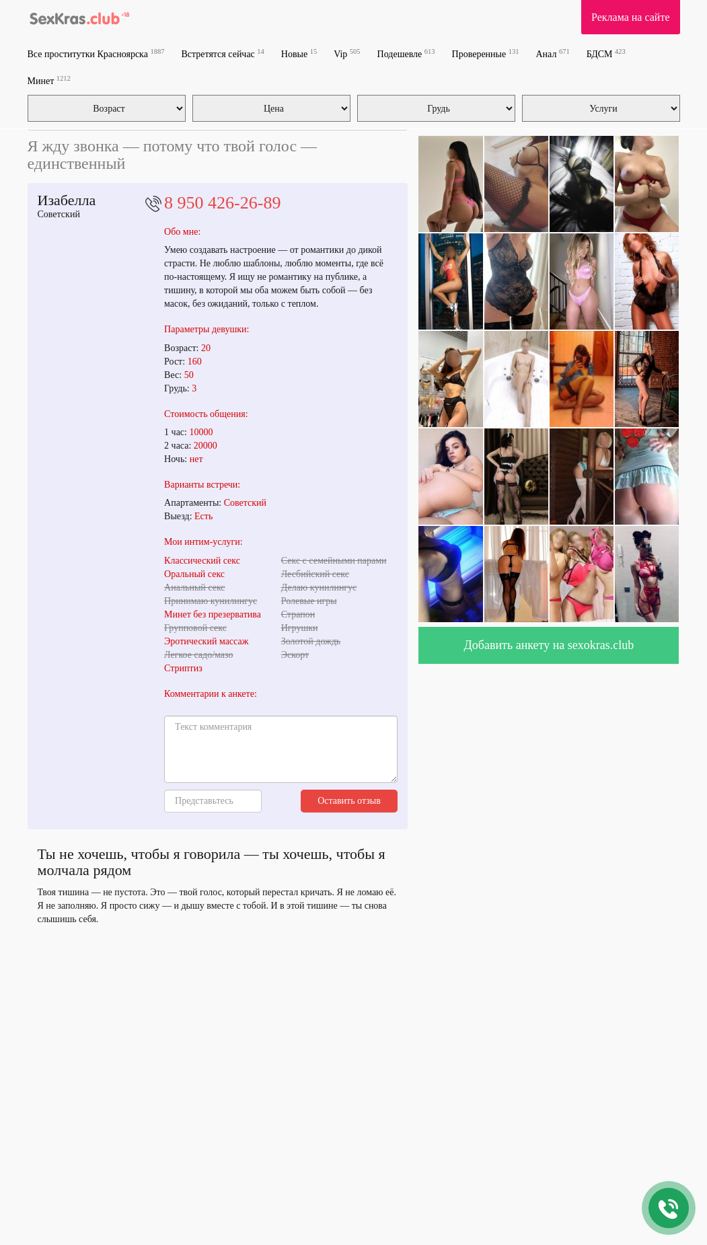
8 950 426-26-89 (222, 203)
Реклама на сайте (630, 17)
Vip (347, 53)
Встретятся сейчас (222, 53)
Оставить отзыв (349, 801)
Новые (299, 53)
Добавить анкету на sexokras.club (549, 645)
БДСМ (606, 53)
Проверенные (485, 53)
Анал (552, 53)
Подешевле (406, 53)
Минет (49, 80)
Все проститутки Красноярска (96, 53)
